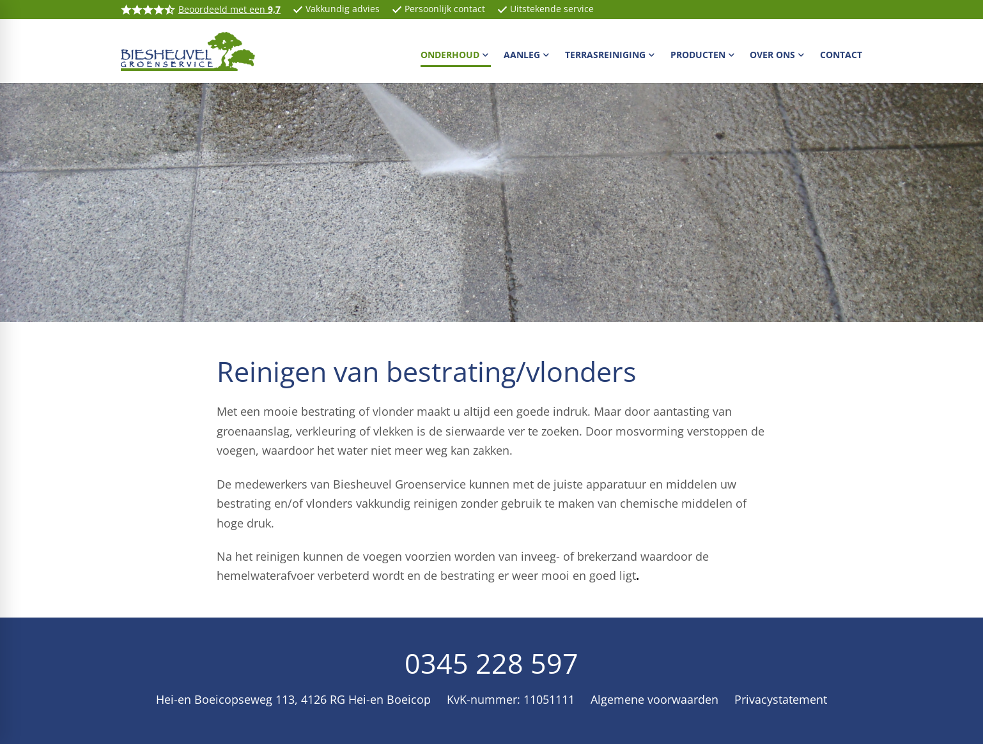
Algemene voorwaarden (654, 699)
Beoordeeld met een (229, 9)
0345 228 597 (491, 662)
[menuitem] (456, 54)
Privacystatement (780, 699)
